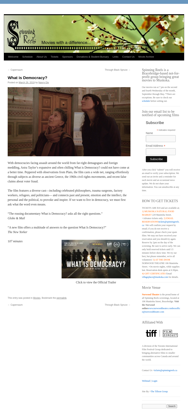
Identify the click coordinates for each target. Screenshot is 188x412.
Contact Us (128, 56)
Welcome (13, 56)
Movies (36, 298)
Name (149, 133)
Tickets (55, 56)
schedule (146, 101)
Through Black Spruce (117, 70)
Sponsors (67, 56)
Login (154, 381)
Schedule (27, 56)
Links (115, 56)
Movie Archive (146, 56)
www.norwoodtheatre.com (160, 308)
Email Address (155, 146)
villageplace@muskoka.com (155, 277)
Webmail (146, 381)
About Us (41, 56)
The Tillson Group (159, 391)
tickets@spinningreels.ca (165, 370)
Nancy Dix (43, 82)
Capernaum (15, 70)
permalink (62, 298)
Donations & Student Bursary (93, 56)
